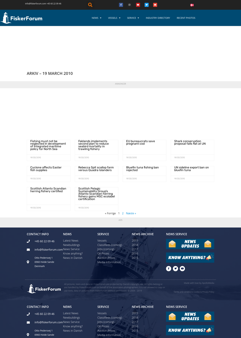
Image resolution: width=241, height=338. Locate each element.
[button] (90, 5)
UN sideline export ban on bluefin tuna (190, 132)
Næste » (131, 175)
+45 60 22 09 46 (54, 3)
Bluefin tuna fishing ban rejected (141, 132)
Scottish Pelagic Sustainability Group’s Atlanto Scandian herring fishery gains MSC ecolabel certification (95, 156)
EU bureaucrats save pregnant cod (139, 107)
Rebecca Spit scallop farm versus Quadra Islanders (94, 132)
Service (133, 18)
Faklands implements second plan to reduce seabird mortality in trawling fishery (96, 108)
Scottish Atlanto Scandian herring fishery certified (46, 153)
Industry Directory (158, 17)
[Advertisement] (120, 77)
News (96, 18)
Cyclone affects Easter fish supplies (47, 132)
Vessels (114, 18)
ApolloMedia (208, 246)
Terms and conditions (183, 255)
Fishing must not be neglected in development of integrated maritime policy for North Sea (48, 109)
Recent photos (186, 17)
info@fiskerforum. (33, 3)
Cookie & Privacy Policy (204, 255)
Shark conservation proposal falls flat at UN (192, 107)
